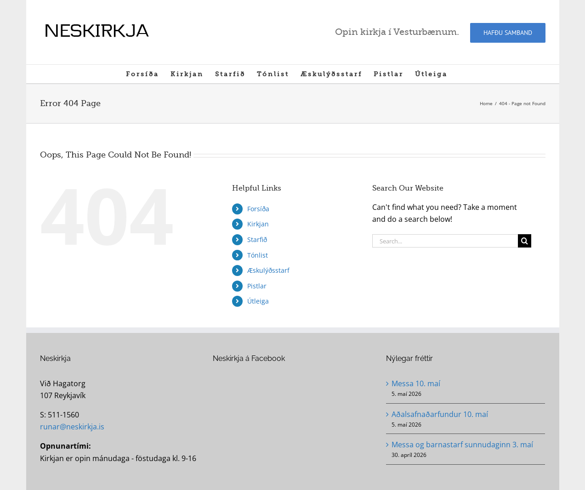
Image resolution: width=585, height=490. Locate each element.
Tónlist (257, 255)
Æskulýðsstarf (268, 270)
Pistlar (257, 286)
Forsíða (258, 208)
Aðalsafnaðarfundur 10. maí (440, 414)
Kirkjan (258, 224)
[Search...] (445, 241)
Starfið (257, 239)
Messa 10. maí (416, 383)
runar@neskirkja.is (72, 427)
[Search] (524, 241)
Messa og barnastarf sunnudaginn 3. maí (462, 444)
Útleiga (258, 301)
